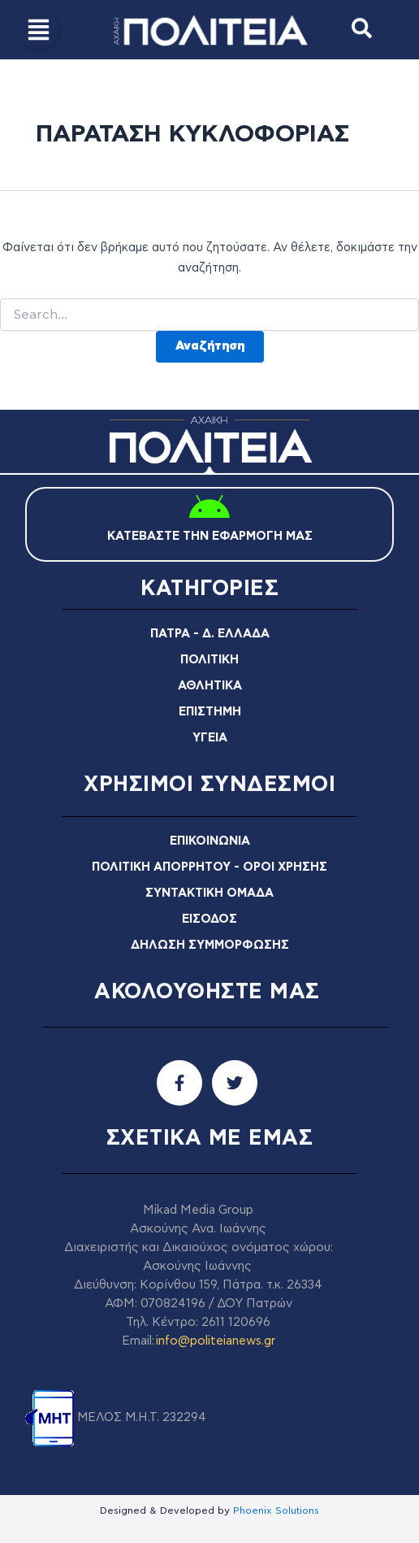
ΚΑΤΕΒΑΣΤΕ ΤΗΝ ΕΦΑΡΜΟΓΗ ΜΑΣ (210, 536)
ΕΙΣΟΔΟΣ (209, 919)
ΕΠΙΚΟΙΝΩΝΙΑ (210, 841)
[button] (38, 30)
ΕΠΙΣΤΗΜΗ (210, 712)
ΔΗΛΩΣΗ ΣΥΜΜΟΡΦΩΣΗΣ (210, 945)
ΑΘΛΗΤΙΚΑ (210, 686)
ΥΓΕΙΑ (209, 738)
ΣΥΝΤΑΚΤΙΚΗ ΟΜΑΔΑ (209, 893)
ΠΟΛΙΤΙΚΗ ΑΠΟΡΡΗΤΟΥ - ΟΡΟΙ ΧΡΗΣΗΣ (209, 867)
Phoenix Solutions (276, 1510)
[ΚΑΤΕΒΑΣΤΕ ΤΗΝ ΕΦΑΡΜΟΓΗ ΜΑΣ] (209, 509)
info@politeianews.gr (215, 1341)
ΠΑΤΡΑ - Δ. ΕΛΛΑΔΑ (210, 634)
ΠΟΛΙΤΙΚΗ (209, 660)
